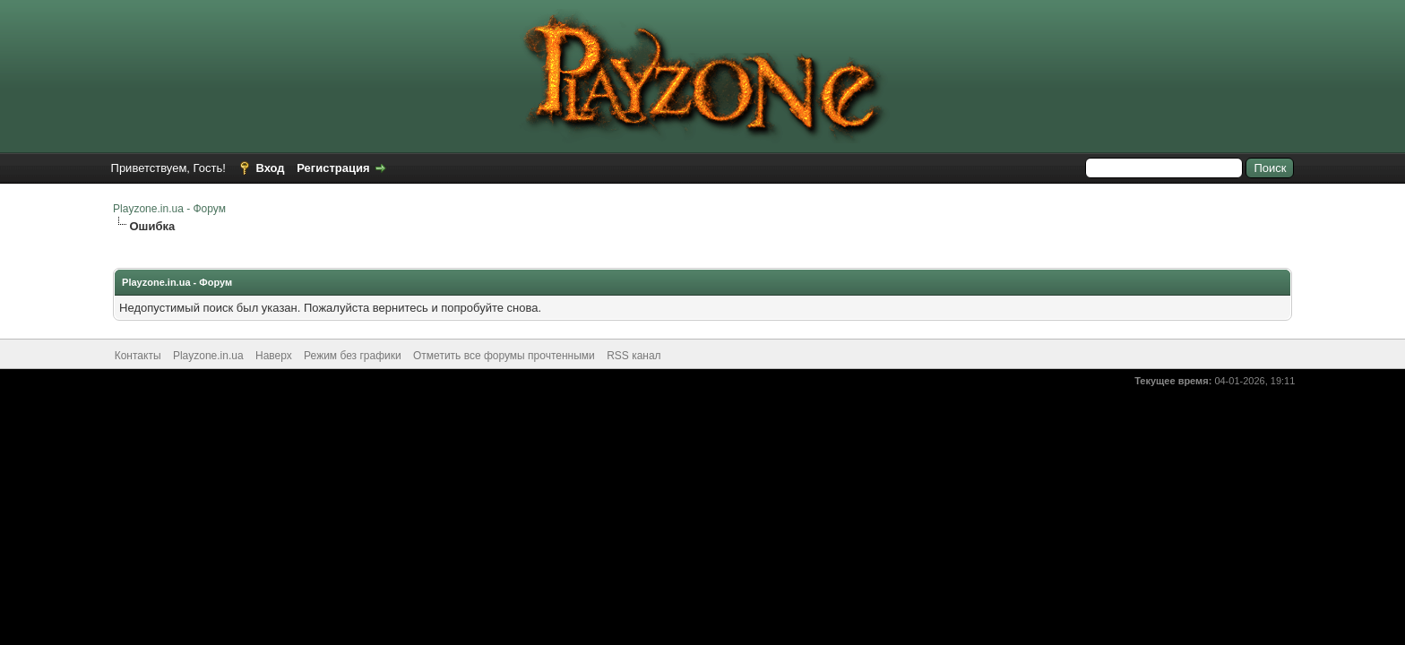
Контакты (138, 355)
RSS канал (634, 355)
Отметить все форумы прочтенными (504, 355)
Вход (269, 168)
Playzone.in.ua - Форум (169, 208)
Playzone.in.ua (208, 355)
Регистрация (333, 168)
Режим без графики (352, 355)
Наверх (273, 355)
